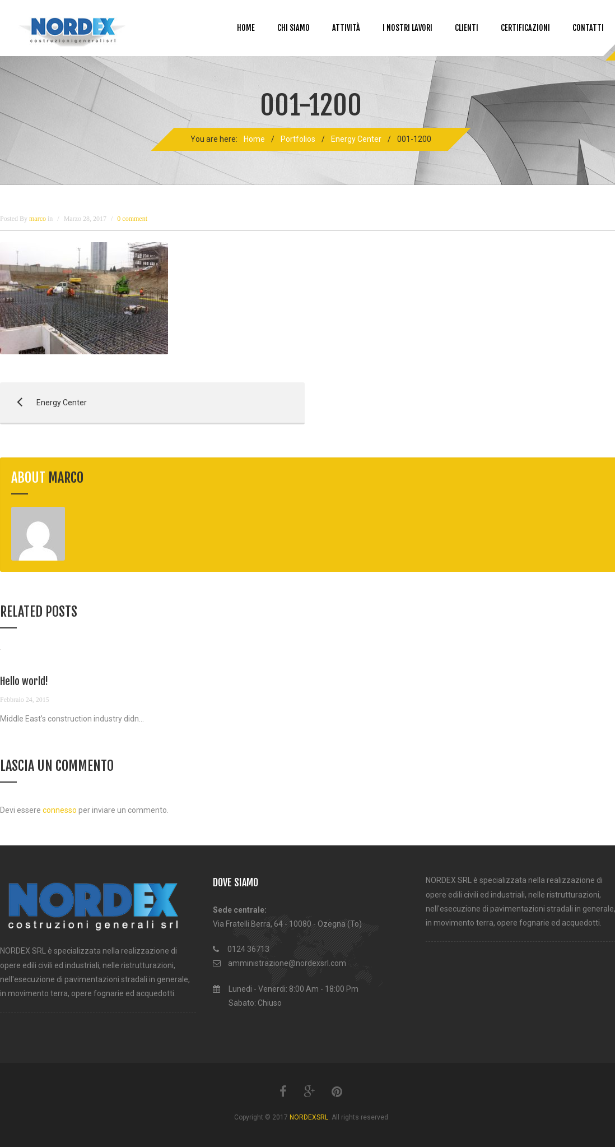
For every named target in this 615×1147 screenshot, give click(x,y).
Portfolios (298, 139)
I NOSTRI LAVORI (407, 28)
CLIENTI (466, 28)
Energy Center (356, 139)
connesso (60, 810)
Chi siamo (293, 28)
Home (246, 28)
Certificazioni (525, 28)
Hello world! (24, 681)
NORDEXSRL (309, 1117)
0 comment (132, 219)
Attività (346, 28)
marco (65, 477)
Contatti (588, 28)
